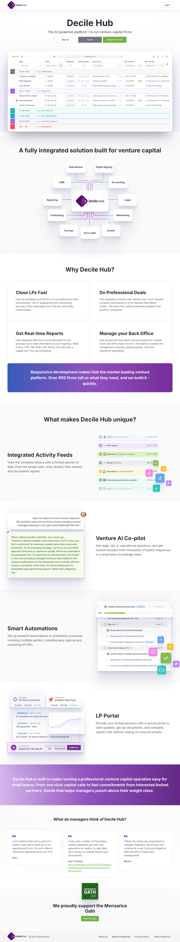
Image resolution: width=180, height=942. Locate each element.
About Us (103, 936)
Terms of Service (162, 936)
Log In (167, 5)
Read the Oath (90, 918)
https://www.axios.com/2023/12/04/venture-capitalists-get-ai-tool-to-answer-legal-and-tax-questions (89, 867)
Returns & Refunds (121, 936)
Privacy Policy (142, 936)
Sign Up (65, 39)
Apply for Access (114, 39)
